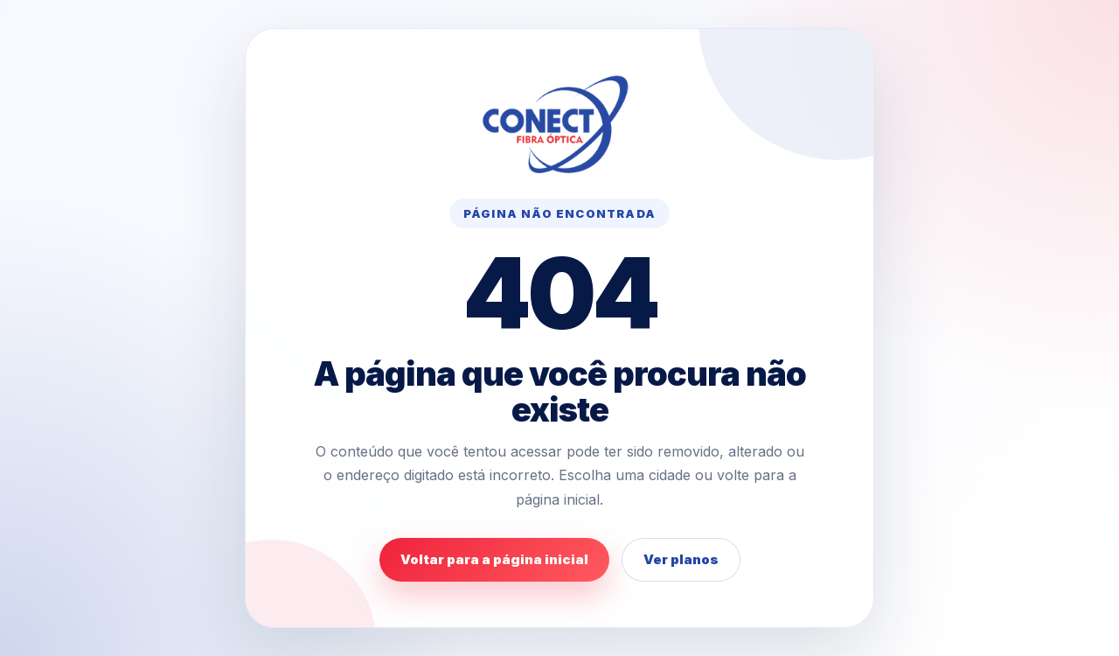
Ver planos (681, 559)
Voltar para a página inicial (494, 559)
